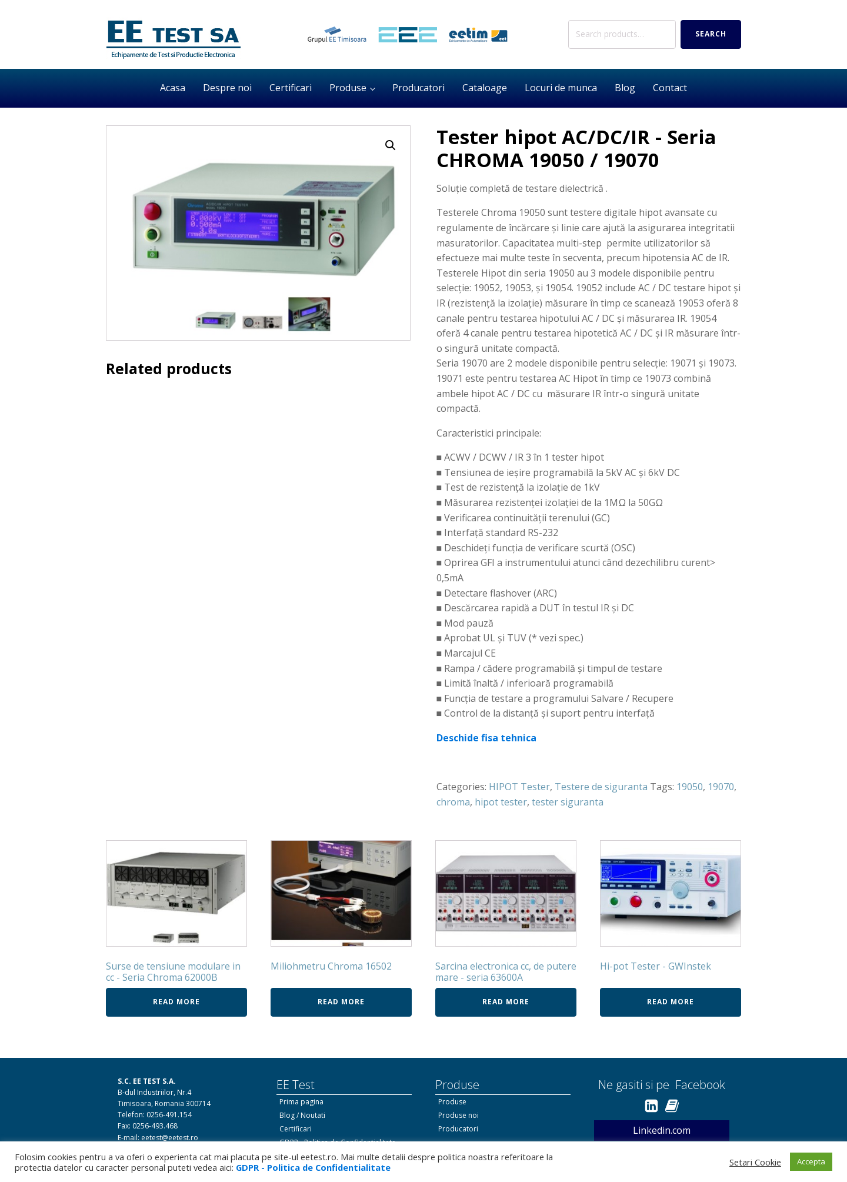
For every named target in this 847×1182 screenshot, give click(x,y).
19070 (721, 786)
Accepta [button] (811, 1161)
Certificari (290, 87)
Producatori (418, 87)
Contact (670, 87)
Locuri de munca (561, 87)
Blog (625, 87)
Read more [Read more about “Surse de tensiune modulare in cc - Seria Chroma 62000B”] (176, 1002)
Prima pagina (301, 1102)
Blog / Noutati (302, 1115)
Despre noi (227, 87)
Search (710, 34)
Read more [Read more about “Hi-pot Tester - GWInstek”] (670, 1002)
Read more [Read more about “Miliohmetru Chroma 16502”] (341, 1002)
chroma (453, 801)
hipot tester (501, 801)
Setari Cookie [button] (755, 1162)
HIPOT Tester (519, 786)
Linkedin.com (662, 1130)
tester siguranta (567, 801)
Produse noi (458, 1115)
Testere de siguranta (601, 786)
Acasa (172, 87)
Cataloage (484, 87)
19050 (689, 786)
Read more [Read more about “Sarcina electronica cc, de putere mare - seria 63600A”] (505, 1002)
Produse (347, 87)
